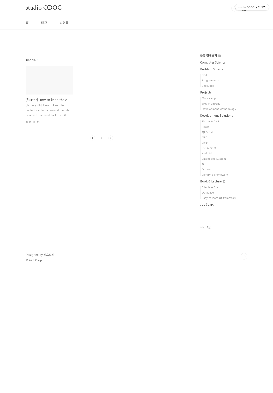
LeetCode (208, 209)
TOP (244, 379)
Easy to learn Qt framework (219, 321)
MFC (204, 260)
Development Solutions (216, 238)
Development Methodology (219, 232)
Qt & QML (208, 255)
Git (203, 287)
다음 (110, 195)
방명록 (64, 22)
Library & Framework (215, 298)
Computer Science (213, 185)
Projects (206, 215)
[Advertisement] (102, 79)
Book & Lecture (212, 304)
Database (208, 315)
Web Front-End (211, 226)
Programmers (210, 203)
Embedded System (214, 282)
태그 (44, 22)
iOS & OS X (209, 271)
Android (207, 276)
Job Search (208, 327)
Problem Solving (211, 192)
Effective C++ (210, 310)
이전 (92, 195)
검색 (235, 8)
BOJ (204, 198)
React (205, 250)
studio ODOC (44, 8)
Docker (206, 292)
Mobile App (209, 221)
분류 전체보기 (210, 178)
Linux (205, 266)
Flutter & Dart (210, 244)
